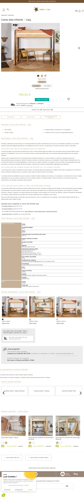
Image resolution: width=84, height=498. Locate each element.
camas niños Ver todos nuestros (39, 457)
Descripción (10, 117)
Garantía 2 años (36, 109)
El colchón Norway (7, 206)
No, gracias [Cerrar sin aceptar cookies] (7, 489)
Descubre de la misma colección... (50, 117)
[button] (3, 495)
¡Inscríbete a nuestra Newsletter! (42, 481)
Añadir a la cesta (42, 99)
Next (79, 48)
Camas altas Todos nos (12, 457)
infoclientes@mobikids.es (64, 353)
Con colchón (47, 86)
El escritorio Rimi (6, 214)
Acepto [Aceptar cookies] (30, 489)
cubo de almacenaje (39, 211)
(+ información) (29, 105)
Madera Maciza (47, 109)
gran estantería (29, 211)
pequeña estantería (51, 211)
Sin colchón (36, 86)
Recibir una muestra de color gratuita (15, 338)
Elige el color (5, 323)
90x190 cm (42, 82)
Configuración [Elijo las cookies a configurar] (19, 489)
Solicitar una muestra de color (42, 88)
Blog (76, 474)
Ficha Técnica (31, 117)
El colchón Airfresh (7, 208)
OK (67, 486)
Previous (3, 48)
